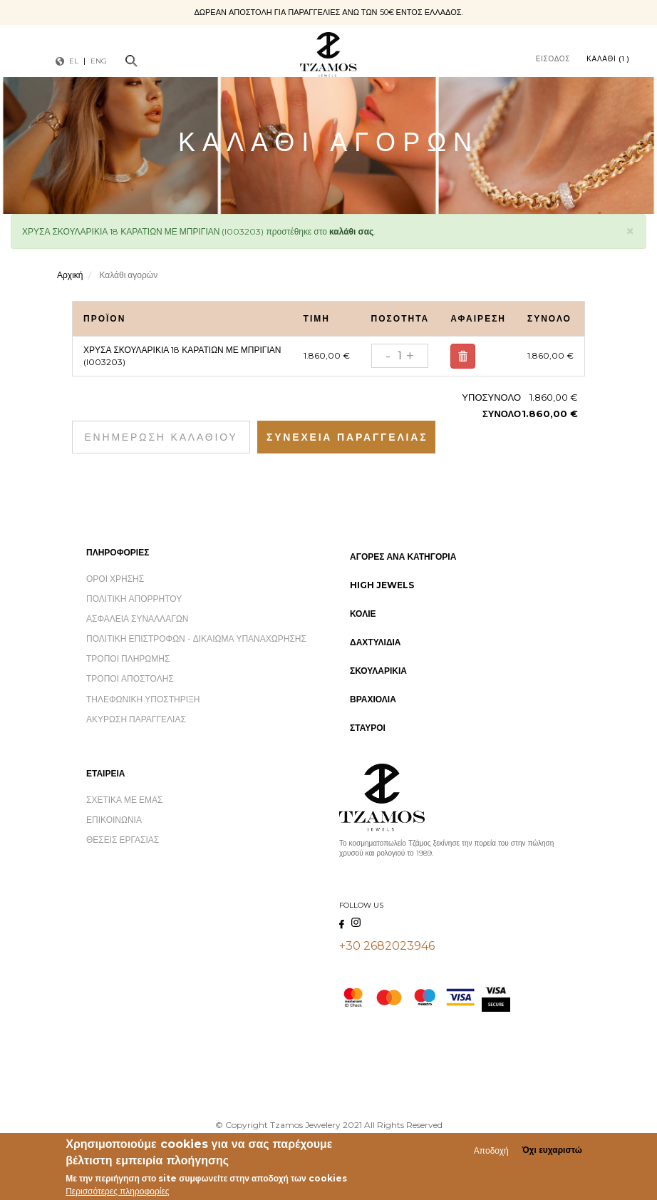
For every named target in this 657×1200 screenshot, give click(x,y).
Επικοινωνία (114, 819)
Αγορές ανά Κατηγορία (403, 556)
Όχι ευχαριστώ (552, 1151)
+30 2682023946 (387, 946)
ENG (98, 61)
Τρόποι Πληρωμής (128, 658)
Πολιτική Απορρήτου (134, 598)
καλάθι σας (351, 231)
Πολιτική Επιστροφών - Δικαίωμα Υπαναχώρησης (196, 638)
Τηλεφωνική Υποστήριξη (143, 699)
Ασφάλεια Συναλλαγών (137, 618)
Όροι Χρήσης (115, 578)
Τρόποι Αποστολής (130, 678)
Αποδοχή (491, 1151)
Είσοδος (553, 58)
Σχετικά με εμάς (124, 799)
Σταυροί (368, 727)
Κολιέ (363, 613)
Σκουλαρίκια (378, 670)
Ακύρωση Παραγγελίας (136, 719)
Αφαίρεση (462, 356)
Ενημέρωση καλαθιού (160, 437)
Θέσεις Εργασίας (122, 839)
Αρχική (70, 275)
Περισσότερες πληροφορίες (117, 1191)
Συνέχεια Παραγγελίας (347, 437)
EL (73, 61)
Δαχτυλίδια (375, 642)
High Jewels (382, 585)
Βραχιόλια (373, 699)
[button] (630, 229)
